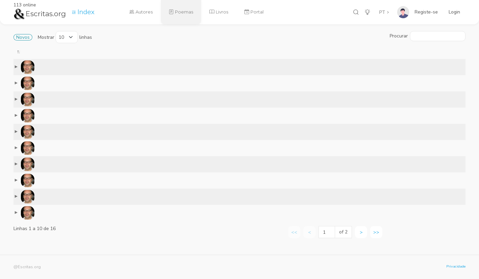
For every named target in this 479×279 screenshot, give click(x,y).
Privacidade (456, 266)
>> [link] (376, 237)
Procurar (428, 36)
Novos (23, 37)
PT (382, 12)
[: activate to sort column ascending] (121, 56)
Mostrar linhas (65, 37)
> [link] (361, 237)
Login (454, 12)
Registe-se (426, 12)
